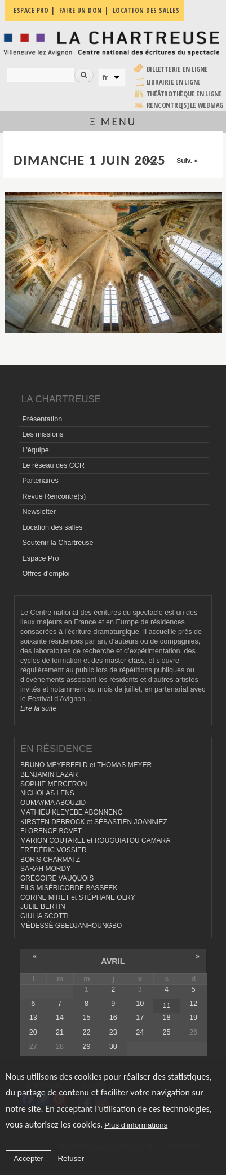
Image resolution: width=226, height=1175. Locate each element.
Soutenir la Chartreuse (57, 543)
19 (193, 1018)
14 (60, 1018)
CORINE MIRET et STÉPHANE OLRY (77, 897)
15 (86, 1018)
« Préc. (147, 161)
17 (140, 1018)
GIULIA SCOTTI (44, 916)
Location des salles (52, 527)
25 (167, 1032)
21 (60, 1032)
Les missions (42, 434)
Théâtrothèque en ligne (184, 94)
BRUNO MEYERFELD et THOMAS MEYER (86, 765)
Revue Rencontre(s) (54, 496)
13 (33, 1018)
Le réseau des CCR (53, 465)
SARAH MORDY (45, 869)
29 (86, 1046)
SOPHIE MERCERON (53, 784)
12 (193, 1003)
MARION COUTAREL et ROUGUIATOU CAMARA (95, 840)
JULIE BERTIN (42, 906)
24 (140, 1032)
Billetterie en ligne (177, 69)
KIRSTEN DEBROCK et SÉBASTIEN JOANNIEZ (93, 822)
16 (113, 1018)
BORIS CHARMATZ (50, 860)
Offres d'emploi (45, 574)
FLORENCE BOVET (51, 831)
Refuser (70, 1159)
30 (113, 1046)
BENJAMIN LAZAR (49, 774)
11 (167, 1006)
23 (113, 1032)
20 (33, 1032)
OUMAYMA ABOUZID (53, 803)
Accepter (28, 1159)
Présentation (42, 419)
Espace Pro (40, 558)
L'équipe (35, 450)
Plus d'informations (135, 1125)
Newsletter (39, 512)
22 (86, 1032)
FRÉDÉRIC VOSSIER (53, 850)
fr (105, 77)
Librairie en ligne (174, 82)
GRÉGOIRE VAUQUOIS (57, 878)
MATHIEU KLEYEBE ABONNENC (71, 812)
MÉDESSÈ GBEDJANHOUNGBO (71, 926)
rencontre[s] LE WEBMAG (185, 105)
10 (140, 1003)
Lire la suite (38, 708)
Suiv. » (187, 161)
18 (167, 1018)
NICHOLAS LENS (47, 793)
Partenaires (40, 481)
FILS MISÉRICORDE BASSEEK (68, 888)
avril (113, 961)
